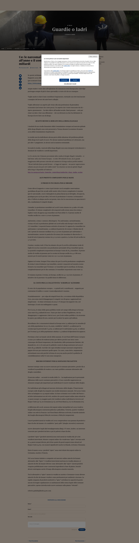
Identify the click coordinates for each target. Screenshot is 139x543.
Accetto (75, 80)
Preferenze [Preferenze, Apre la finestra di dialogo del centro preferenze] (64, 80)
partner (90, 70)
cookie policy (67, 65)
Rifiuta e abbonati (93, 56)
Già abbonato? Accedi (70, 84)
